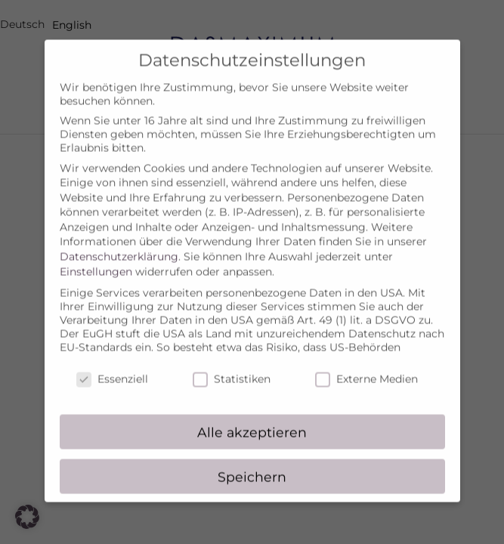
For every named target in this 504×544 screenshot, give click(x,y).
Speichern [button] (252, 466)
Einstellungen (96, 261)
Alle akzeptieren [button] (252, 422)
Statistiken (232, 369)
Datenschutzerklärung (119, 246)
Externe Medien (366, 369)
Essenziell (112, 369)
